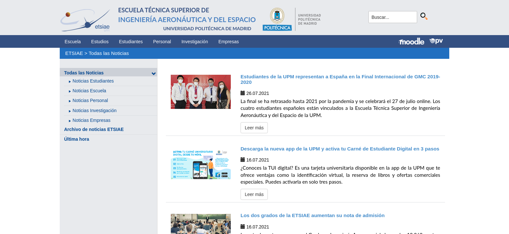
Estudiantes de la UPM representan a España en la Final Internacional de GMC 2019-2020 (340, 79)
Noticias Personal (90, 100)
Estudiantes (131, 41)
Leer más (254, 127)
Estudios (100, 41)
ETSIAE (74, 53)
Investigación (194, 41)
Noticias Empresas (92, 120)
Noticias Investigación (95, 110)
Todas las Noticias (109, 53)
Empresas (228, 41)
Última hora (76, 139)
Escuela (73, 41)
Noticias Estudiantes (93, 81)
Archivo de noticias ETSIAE (94, 129)
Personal (162, 41)
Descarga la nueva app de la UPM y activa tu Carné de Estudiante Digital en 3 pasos (340, 148)
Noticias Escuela (89, 90)
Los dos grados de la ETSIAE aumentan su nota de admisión (313, 215)
